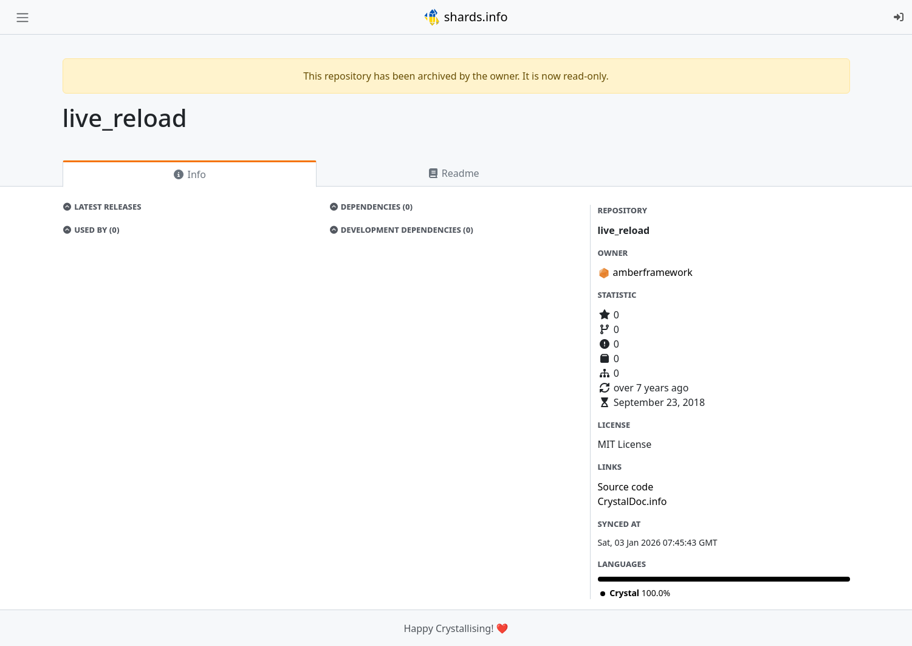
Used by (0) (91, 229)
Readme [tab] (453, 173)
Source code (626, 486)
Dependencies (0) (371, 206)
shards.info (465, 17)
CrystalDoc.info (632, 501)
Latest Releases (102, 206)
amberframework (653, 272)
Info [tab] (189, 174)
